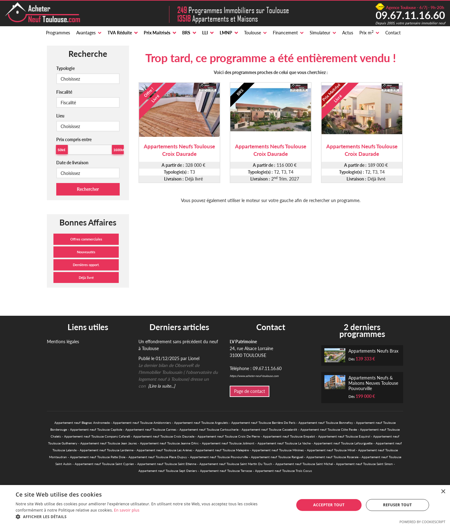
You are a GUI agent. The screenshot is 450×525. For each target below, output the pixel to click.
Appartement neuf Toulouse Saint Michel (304, 464)
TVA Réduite (120, 32)
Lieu (60, 115)
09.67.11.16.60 (410, 15)
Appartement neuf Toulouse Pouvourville (219, 457)
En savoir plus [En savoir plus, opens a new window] (126, 510)
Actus (347, 32)
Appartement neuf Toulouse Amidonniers (142, 422)
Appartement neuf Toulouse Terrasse (226, 471)
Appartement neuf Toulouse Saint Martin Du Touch (235, 464)
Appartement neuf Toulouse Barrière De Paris (263, 422)
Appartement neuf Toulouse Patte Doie (97, 457)
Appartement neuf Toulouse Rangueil (277, 457)
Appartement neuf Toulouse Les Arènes (164, 450)
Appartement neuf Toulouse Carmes (150, 429)
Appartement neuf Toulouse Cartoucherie (208, 429)
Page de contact (249, 391)
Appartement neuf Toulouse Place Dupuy (157, 457)
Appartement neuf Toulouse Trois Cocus (283, 471)
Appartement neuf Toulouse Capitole (96, 429)
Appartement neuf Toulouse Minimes (278, 450)
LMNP (226, 32)
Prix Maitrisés (157, 32)
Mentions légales (63, 341)
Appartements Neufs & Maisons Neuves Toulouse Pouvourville (373, 383)
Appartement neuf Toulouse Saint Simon (364, 464)
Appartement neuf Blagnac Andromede (82, 422)
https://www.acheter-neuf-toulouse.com (254, 376)
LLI (205, 32)
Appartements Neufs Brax (373, 351)
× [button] (443, 491)
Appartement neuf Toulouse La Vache (284, 443)
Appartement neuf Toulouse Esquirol (344, 436)
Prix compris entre (74, 139)
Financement (285, 32)
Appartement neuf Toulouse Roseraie (332, 457)
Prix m (366, 32)
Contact (393, 32)
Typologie (65, 68)
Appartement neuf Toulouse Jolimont (228, 443)
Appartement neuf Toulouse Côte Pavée (328, 429)
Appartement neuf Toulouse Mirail (331, 450)
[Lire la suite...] (161, 386)
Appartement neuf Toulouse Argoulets (201, 422)
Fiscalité (64, 92)
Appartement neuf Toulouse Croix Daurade (163, 436)
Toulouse (252, 32)
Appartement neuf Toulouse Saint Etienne (166, 464)
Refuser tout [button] (397, 505)
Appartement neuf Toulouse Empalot (289, 436)
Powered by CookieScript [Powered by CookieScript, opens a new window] (422, 521)
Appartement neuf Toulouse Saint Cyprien (104, 464)
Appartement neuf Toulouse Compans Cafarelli (97, 436)
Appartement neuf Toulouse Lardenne (106, 450)
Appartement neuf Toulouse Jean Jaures (108, 443)
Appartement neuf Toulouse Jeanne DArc (169, 443)
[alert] (225, 505)
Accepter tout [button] (328, 505)
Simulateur (320, 32)
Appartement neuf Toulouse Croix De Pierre (229, 436)
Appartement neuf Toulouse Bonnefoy (325, 422)
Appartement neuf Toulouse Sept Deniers (167, 471)
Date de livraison (72, 162)
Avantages (86, 32)
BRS (186, 32)
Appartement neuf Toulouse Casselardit (269, 429)
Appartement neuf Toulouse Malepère (222, 450)
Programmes (58, 32)
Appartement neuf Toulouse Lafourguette (343, 443)
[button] (151, 516)
